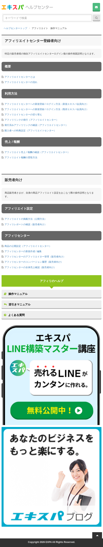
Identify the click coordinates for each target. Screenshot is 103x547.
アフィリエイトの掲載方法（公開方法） (25, 219)
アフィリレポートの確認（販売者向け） (25, 224)
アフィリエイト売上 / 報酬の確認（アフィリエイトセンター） (37, 152)
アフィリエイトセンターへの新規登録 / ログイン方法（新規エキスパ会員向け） (46, 104)
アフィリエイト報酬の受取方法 (20, 157)
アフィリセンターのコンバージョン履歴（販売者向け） (33, 262)
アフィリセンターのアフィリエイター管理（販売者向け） (34, 256)
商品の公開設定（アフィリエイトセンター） (27, 246)
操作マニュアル (16, 293)
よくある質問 (14, 315)
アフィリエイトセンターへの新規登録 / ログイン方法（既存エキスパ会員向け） (46, 109)
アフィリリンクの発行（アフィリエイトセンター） (31, 119)
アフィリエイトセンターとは (19, 77)
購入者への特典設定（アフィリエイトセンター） (30, 130)
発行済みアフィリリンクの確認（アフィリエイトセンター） (36, 125)
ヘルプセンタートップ (15, 28)
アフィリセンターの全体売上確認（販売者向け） (30, 267)
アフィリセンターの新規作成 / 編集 (23, 251)
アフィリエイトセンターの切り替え (23, 114)
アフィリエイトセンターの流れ (20, 82)
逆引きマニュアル (17, 304)
